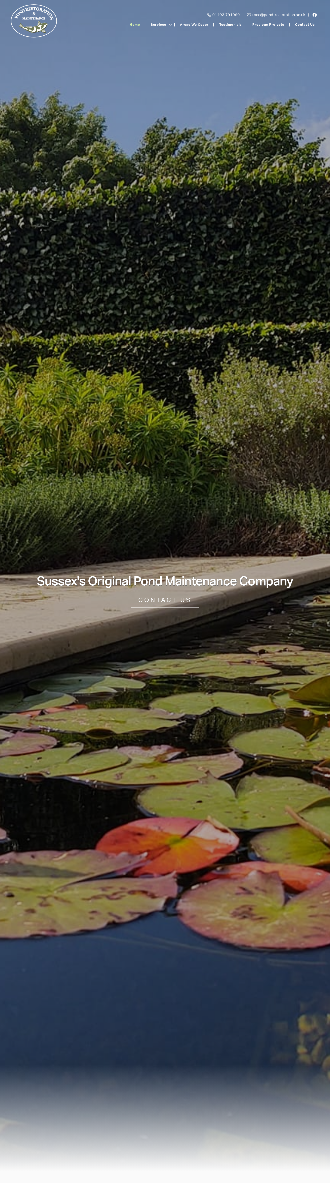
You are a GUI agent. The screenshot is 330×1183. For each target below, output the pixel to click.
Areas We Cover (194, 25)
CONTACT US (165, 600)
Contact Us (305, 25)
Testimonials (230, 25)
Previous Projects (268, 25)
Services (158, 25)
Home (135, 25)
